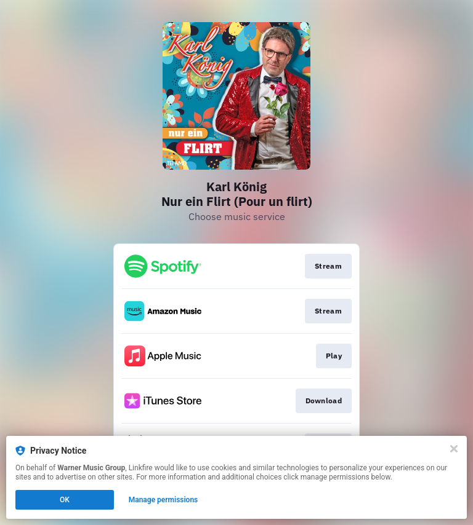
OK (65, 499)
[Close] (454, 449)
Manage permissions (163, 499)
